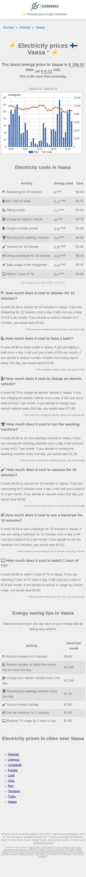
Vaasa (40, 27)
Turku (12, 796)
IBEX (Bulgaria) (21, 850)
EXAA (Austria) (34, 847)
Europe (9, 27)
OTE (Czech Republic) (55, 850)
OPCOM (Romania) (9, 854)
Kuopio (13, 770)
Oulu (11, 781)
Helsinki (13, 754)
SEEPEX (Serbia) (26, 854)
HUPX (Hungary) (18, 852)
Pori (10, 786)
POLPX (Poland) (76, 852)
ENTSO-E (72, 834)
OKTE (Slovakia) (65, 854)
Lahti (11, 775)
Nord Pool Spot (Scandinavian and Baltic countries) (47, 852)
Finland (25, 27)
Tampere (14, 791)
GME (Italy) (70, 850)
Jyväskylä (14, 765)
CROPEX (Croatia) (37, 850)
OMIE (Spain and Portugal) (46, 854)
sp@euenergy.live (43, 843)
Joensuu (14, 759)
